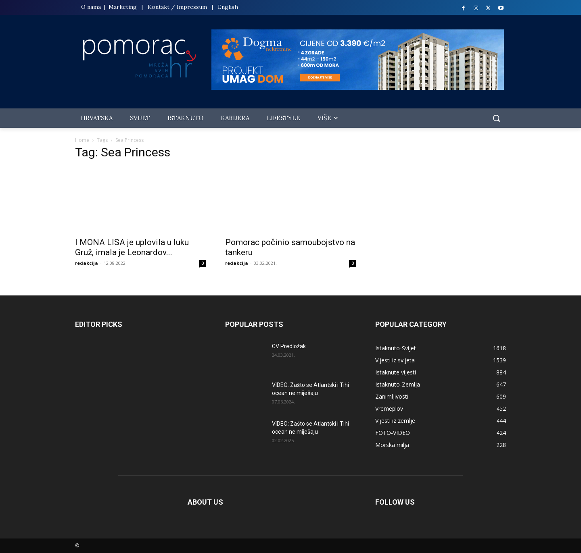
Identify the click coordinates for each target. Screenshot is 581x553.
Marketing (123, 6)
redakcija (86, 263)
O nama (91, 6)
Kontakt (158, 6)
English (228, 6)
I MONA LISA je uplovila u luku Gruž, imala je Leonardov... (132, 247)
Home (82, 140)
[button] (496, 118)
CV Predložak (289, 346)
